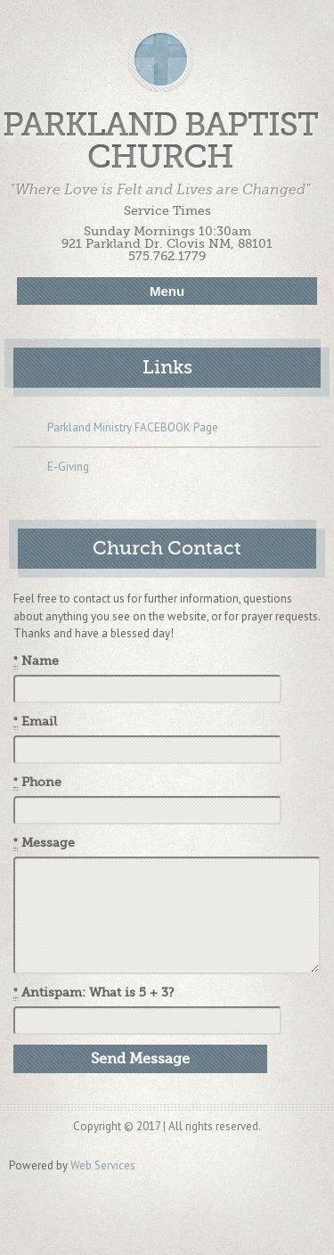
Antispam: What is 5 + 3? (94, 993)
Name (36, 661)
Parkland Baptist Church (160, 141)
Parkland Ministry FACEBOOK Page (115, 428)
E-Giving (51, 468)
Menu (167, 291)
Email (35, 722)
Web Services (102, 1165)
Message (44, 843)
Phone (37, 783)
